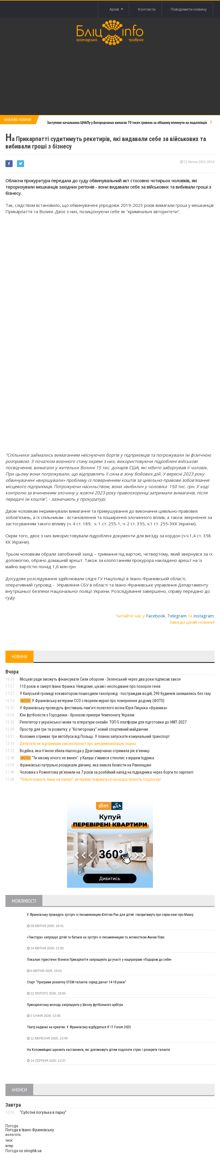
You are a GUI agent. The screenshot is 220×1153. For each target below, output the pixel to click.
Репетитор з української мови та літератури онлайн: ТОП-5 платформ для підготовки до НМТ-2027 (103, 722)
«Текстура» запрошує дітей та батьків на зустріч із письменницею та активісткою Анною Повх (95, 937)
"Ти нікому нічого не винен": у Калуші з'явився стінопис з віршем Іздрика (87, 758)
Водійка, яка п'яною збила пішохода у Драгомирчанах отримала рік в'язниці (85, 750)
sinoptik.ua (33, 1150)
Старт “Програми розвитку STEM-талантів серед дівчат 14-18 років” (76, 982)
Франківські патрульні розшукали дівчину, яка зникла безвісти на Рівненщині (85, 765)
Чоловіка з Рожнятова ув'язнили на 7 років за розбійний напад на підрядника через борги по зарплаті (106, 772)
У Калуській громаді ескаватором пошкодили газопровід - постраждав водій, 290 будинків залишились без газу (115, 693)
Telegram (176, 616)
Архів (111, 9)
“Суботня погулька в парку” (43, 1112)
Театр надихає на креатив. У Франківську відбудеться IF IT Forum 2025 (79, 1027)
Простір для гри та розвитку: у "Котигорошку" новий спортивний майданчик (84, 729)
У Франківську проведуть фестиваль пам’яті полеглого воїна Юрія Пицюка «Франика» (93, 708)
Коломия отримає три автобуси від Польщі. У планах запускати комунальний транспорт (95, 736)
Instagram (203, 616)
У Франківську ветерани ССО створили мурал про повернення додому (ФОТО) (92, 700)
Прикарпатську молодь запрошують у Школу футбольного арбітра (75, 1005)
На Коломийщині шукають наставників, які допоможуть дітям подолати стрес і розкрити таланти (98, 1050)
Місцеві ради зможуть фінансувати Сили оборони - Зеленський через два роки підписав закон (100, 679)
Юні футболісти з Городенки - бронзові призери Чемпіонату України (77, 715)
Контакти (144, 9)
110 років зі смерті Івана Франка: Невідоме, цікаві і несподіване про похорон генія (90, 686)
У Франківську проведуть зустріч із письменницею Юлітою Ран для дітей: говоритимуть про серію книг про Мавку (110, 915)
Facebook (155, 616)
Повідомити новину (188, 9)
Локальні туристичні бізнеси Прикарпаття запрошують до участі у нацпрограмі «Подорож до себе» (99, 960)
